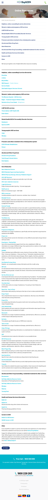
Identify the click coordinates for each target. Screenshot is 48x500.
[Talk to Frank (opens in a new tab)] (5, 323)
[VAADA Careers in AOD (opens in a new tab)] (8, 420)
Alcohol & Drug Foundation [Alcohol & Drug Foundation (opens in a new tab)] (9, 155)
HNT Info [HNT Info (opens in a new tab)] (4, 266)
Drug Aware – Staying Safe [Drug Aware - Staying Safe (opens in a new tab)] (9, 242)
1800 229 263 (24, 473)
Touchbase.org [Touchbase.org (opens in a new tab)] (6, 218)
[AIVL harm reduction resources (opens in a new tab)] (10, 181)
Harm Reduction (6, 46)
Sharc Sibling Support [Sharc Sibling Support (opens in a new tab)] (10, 440)
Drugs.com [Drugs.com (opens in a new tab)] (4, 236)
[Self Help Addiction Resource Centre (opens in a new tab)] (11, 379)
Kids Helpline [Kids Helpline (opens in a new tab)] (5, 161)
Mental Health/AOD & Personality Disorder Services (16, 33)
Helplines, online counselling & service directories (16, 24)
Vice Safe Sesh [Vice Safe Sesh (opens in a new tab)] (6, 283)
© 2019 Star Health (24, 480)
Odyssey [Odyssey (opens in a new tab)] (4, 388)
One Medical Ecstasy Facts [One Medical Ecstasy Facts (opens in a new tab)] (9, 262)
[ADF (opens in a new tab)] (3, 334)
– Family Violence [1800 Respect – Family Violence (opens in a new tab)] (10, 83)
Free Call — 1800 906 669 (25, 459)
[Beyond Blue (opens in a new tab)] (5, 80)
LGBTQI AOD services (8, 30)
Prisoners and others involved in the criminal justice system (18, 40)
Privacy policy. (24, 483)
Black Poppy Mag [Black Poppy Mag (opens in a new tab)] (6, 349)
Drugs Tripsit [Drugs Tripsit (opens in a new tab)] (5, 294)
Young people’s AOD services (10, 36)
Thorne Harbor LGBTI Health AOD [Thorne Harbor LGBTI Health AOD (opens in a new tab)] (10, 111)
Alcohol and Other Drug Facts (10, 43)
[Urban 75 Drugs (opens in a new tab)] (6, 328)
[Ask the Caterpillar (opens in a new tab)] (7, 359)
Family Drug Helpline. (33, 430)
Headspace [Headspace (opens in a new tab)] (5, 122)
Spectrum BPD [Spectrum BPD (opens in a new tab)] (5, 124)
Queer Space (5, 113)
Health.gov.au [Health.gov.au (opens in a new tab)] (5, 189)
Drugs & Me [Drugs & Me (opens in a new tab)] (5, 300)
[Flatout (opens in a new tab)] (4, 147)
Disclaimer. (24, 486)
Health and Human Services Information (13, 53)
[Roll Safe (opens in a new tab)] (4, 319)
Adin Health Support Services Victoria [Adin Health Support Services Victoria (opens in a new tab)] (12, 88)
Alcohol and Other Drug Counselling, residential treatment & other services (23, 49)
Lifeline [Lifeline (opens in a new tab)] (4, 78)
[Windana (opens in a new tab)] (4, 136)
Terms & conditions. (24, 489)
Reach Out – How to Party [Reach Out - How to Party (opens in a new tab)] (8, 289)
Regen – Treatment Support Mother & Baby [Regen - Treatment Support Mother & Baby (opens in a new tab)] (13, 99)
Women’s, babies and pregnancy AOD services (15, 27)
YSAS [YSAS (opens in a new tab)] (3, 133)
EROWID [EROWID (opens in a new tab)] (4, 250)
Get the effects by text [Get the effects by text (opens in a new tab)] (8, 275)
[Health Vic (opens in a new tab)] (4, 402)
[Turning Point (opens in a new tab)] (5, 391)
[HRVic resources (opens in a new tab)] (6, 193)
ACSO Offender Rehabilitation (9, 144)
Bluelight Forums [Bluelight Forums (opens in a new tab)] (6, 198)
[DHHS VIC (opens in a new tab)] (4, 400)
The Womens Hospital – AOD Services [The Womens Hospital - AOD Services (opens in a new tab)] (12, 97)
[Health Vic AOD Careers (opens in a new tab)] (8, 417)
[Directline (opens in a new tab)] (4, 75)
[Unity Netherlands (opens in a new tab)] (6, 306)
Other (3, 59)
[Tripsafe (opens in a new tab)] (4, 364)
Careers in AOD (6, 56)
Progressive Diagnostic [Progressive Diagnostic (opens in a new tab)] (8, 229)
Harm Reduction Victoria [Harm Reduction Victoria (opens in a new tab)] (8, 169)
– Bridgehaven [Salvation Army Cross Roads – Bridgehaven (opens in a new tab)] (13, 102)
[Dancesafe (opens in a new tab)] (4, 313)
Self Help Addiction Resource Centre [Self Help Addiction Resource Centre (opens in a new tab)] (11, 383)
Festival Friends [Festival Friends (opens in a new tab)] (6, 206)
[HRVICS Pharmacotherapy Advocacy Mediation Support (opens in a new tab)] (16, 174)
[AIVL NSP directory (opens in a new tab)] (7, 177)
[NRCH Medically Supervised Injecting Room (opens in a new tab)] (13, 172)
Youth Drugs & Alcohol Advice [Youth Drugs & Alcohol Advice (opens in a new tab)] (9, 158)
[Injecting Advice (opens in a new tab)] (6, 355)
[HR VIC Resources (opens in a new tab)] (6, 339)
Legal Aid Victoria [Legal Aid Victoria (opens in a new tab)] (6, 184)
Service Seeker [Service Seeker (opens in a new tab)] (6, 85)
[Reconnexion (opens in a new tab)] (5, 376)
